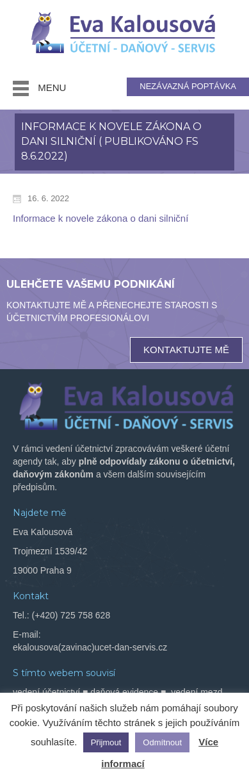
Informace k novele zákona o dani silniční (100, 218)
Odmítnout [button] (162, 742)
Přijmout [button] (106, 742)
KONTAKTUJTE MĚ (186, 349)
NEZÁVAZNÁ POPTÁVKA (188, 86)
